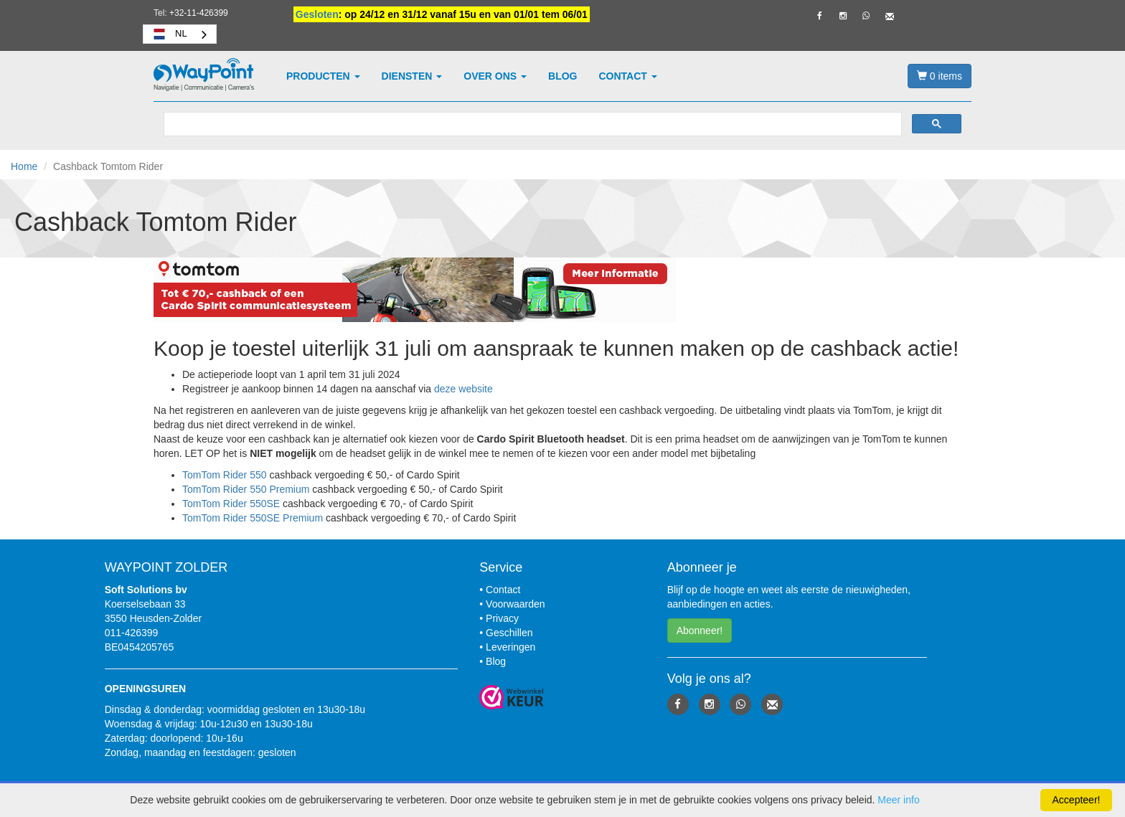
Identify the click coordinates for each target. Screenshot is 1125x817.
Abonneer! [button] (700, 630)
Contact (628, 76)
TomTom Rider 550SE (231, 503)
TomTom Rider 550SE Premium (252, 518)
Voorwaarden (515, 604)
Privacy (502, 618)
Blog (562, 76)
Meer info (898, 800)
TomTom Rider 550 (224, 475)
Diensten (412, 76)
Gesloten (317, 14)
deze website (463, 389)
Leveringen (510, 647)
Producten (323, 76)
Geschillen (509, 632)
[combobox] (180, 34)
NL (169, 33)
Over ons (495, 76)
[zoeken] (531, 124)
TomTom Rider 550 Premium (245, 489)
